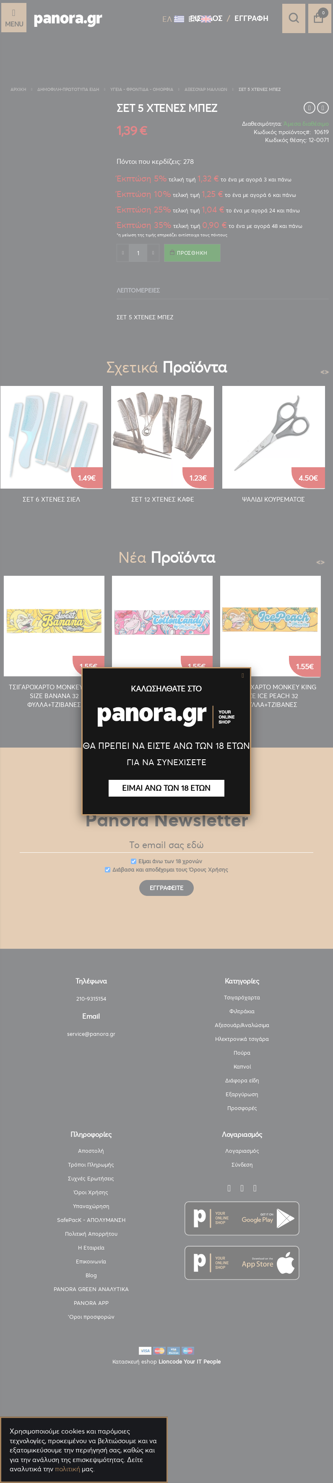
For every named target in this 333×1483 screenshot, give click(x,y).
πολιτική (67, 1469)
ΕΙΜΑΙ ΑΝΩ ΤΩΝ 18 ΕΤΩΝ (166, 788)
